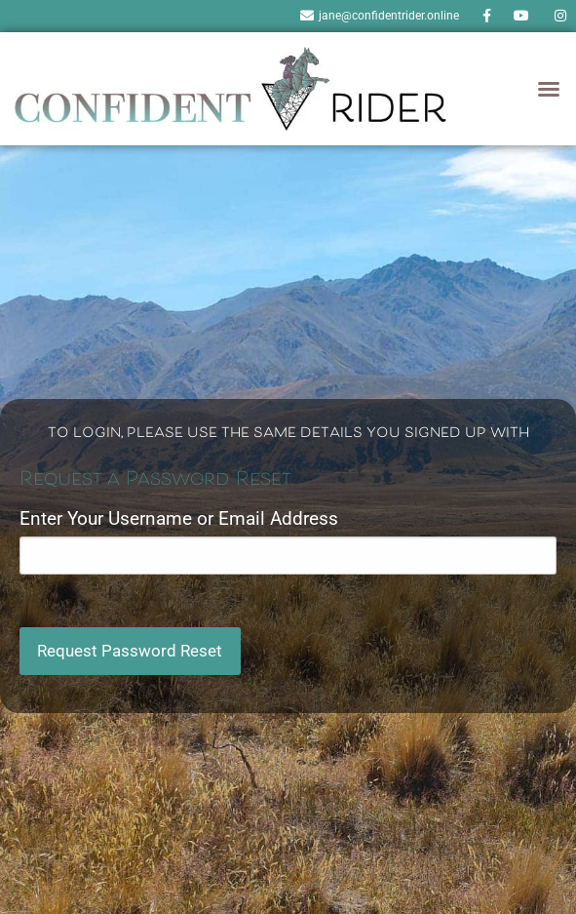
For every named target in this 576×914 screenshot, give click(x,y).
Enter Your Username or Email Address (178, 518)
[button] (548, 88)
